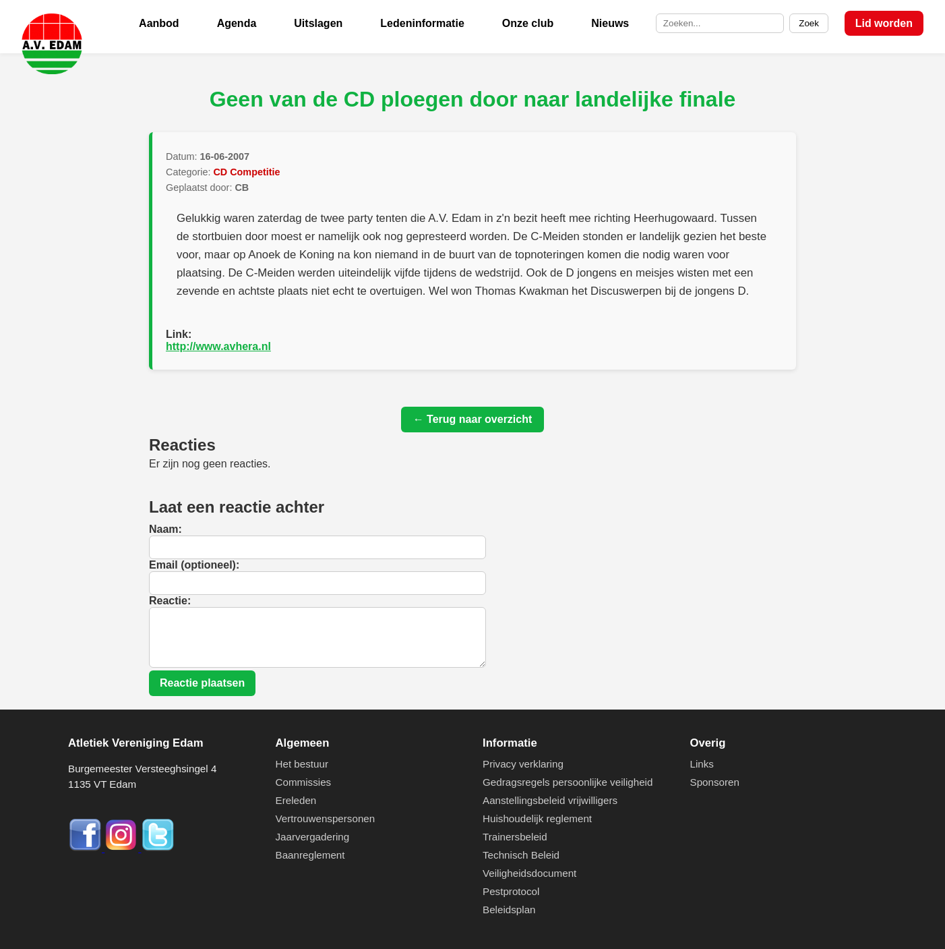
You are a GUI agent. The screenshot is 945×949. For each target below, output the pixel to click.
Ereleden (296, 800)
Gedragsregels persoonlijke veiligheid (567, 782)
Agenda (237, 23)
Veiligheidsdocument (529, 873)
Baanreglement (310, 855)
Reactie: (170, 600)
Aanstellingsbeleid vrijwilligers (550, 800)
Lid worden (884, 23)
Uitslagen (318, 23)
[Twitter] (158, 848)
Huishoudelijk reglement (537, 818)
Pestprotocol (511, 891)
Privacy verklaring (523, 764)
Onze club (527, 23)
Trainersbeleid (515, 836)
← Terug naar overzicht (472, 419)
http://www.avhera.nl (218, 346)
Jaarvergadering (313, 836)
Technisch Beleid (521, 855)
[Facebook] (86, 848)
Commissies (304, 782)
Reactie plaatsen (202, 683)
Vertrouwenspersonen (325, 818)
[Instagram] (122, 848)
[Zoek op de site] (720, 23)
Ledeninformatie (422, 23)
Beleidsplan (509, 909)
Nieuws (610, 23)
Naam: (165, 529)
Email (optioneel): (194, 565)
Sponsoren (714, 782)
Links (702, 764)
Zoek (809, 23)
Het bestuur (302, 764)
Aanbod (159, 23)
